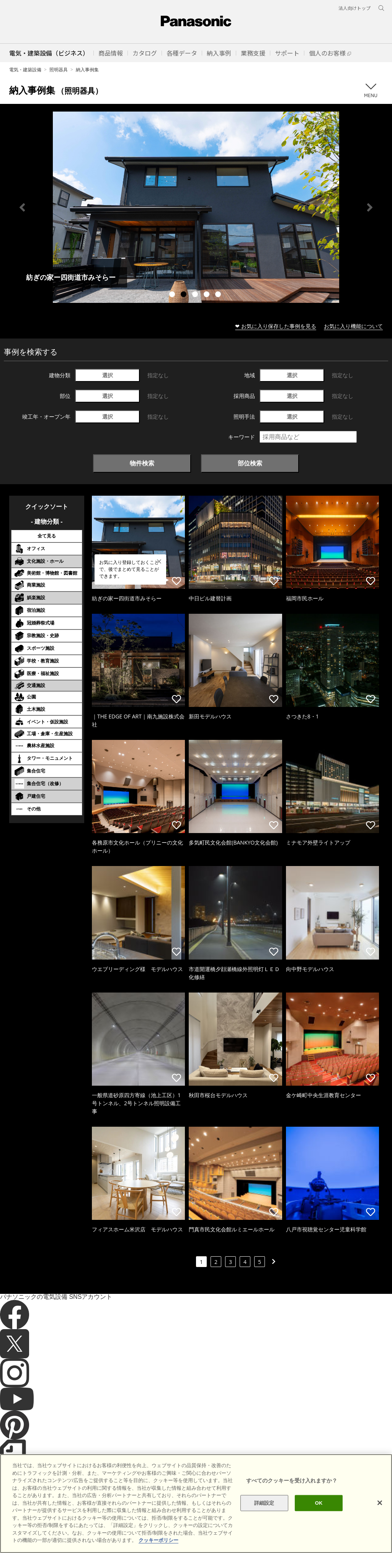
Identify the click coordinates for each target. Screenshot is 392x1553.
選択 (107, 375)
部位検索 (250, 463)
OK (319, 1503)
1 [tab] (173, 295)
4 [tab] (207, 295)
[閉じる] (379, 1502)
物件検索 (142, 463)
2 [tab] (184, 295)
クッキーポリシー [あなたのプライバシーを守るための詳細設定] (158, 1540)
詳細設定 (264, 1503)
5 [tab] (219, 295)
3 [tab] (196, 295)
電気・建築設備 (25, 69)
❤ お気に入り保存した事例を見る (275, 326)
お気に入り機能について (353, 326)
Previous (22, 207)
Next (369, 207)
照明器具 (58, 69)
